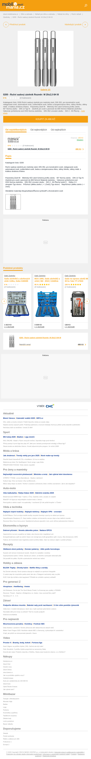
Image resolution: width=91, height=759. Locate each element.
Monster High (7, 701)
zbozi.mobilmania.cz (10, 14)
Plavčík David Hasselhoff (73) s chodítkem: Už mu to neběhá (23, 459)
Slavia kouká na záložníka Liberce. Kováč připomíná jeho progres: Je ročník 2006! (31, 446)
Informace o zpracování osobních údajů (56, 754)
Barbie (5, 704)
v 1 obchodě (9, 327)
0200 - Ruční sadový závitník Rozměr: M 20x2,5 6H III (31, 94)
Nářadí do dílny (63, 14)
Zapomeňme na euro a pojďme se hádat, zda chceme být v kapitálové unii (28, 534)
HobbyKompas (8, 678)
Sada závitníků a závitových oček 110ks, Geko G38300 (17, 280)
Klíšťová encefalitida (10, 614)
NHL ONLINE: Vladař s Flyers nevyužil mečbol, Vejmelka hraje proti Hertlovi (29, 440)
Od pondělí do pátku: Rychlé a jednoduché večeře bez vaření (24, 558)
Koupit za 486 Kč (45, 119)
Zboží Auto (7, 684)
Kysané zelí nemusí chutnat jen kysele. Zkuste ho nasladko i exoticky (26, 553)
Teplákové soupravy (10, 715)
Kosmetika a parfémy (10, 713)
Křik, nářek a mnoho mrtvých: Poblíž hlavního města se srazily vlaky (26, 422)
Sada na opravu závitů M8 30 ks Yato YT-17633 (77, 280)
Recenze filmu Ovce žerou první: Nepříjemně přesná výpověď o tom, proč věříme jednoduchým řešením (38, 521)
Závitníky (6, 17)
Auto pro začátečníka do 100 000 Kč (15, 681)
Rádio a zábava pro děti (11, 739)
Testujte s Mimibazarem (11, 699)
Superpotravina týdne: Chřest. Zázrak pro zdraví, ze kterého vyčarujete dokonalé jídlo (32, 555)
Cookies (74, 754)
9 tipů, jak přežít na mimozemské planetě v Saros (20, 633)
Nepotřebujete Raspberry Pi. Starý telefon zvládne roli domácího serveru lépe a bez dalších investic (37, 518)
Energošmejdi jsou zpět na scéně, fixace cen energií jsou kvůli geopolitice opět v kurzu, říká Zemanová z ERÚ (40, 537)
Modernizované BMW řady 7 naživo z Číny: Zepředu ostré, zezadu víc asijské (29, 497)
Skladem (80, 140)
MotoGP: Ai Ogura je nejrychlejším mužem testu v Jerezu (22, 499)
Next (87, 301)
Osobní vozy (7, 667)
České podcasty (8, 736)
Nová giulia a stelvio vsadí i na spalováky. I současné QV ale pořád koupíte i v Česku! (32, 502)
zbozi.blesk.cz (8, 672)
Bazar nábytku (8, 724)
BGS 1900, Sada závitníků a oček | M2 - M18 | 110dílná (47, 280)
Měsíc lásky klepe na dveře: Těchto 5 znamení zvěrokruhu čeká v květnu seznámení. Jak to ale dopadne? (39, 484)
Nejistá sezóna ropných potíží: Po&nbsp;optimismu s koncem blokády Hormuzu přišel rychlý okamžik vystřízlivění (41, 425)
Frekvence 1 (7, 742)
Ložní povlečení (8, 721)
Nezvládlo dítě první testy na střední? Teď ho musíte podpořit (24, 612)
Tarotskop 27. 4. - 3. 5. (10, 596)
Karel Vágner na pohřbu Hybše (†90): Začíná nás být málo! (23, 646)
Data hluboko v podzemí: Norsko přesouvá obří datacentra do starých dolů (28, 627)
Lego (5, 707)
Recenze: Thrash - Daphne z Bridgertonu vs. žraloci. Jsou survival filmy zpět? (29, 593)
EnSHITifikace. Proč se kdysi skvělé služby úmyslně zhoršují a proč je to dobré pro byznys (34, 515)
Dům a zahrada (26, 14)
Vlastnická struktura (49, 756)
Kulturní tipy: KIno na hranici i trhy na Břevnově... (19, 481)
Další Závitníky (9, 276)
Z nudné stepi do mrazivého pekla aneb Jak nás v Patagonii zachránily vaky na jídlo (31, 574)
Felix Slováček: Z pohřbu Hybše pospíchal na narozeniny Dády (24, 649)
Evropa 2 (6, 744)
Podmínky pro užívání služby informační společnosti (24, 754)
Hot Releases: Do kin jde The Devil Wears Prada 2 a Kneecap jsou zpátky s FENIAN (32, 590)
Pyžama (6, 710)
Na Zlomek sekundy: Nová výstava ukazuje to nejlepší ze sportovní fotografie (29, 571)
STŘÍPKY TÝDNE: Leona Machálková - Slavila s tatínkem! (23, 478)
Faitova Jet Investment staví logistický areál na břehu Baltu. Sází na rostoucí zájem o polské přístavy (37, 540)
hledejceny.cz (7, 661)
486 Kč (78, 149)
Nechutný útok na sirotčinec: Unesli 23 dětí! (18, 427)
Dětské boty (7, 718)
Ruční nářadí (76, 14)
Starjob (5, 733)
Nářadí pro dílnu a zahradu (45, 14)
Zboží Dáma (7, 669)
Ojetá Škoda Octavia (10, 686)
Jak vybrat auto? (8, 689)
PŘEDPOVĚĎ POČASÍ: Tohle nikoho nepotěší (19, 465)
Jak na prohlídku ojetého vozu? (13, 675)
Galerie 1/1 (45, 90)
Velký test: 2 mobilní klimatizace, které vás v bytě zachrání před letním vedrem (29, 609)
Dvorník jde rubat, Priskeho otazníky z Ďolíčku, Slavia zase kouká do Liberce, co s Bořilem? (34, 652)
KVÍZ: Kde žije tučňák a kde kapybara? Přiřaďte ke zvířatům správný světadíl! (29, 577)
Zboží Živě (6, 664)
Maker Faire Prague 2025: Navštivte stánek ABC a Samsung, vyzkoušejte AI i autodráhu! (33, 630)
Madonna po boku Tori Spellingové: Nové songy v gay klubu (23, 462)
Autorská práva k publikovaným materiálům (69, 752)
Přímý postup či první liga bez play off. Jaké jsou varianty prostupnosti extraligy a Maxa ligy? (34, 443)
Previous (4, 301)
